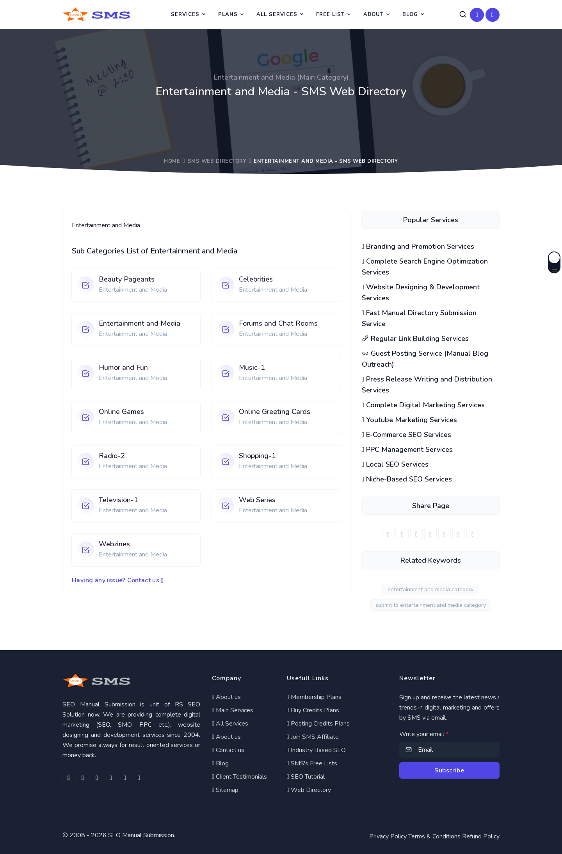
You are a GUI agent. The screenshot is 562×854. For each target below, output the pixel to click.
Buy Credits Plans (313, 710)
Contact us (228, 750)
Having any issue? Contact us (118, 580)
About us (226, 697)
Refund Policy (481, 836)
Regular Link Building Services (415, 338)
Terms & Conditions (434, 836)
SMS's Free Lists (312, 763)
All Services (276, 14)
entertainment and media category (430, 589)
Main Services (232, 710)
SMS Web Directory (217, 161)
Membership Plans (314, 697)
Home (172, 161)
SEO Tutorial (306, 776)
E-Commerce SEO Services (407, 434)
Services (185, 14)
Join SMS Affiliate (313, 737)
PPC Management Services (407, 449)
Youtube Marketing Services (409, 419)
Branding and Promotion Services (418, 246)
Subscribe (449, 770)
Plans (228, 14)
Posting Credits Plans (318, 723)
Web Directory (309, 790)
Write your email (423, 734)
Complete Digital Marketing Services (423, 405)
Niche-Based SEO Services (407, 479)
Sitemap (225, 790)
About (373, 14)
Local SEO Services (395, 464)
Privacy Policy (388, 836)
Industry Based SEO (316, 750)
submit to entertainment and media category (430, 605)
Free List (330, 14)
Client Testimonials (239, 776)
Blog (410, 14)
